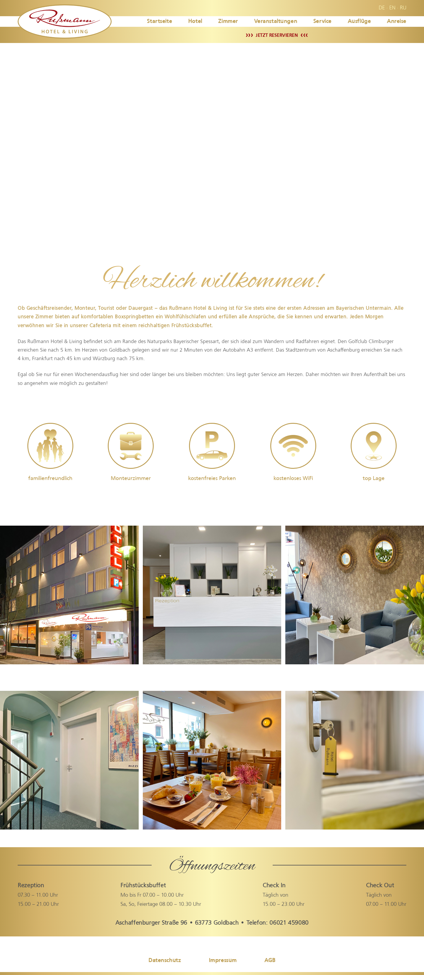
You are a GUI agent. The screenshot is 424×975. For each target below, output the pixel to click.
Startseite (159, 21)
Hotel (195, 21)
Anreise (396, 21)
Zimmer (228, 21)
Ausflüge (359, 21)
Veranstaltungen (275, 21)
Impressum (223, 960)
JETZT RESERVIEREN (277, 35)
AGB (270, 960)
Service (322, 21)
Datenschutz (164, 960)
